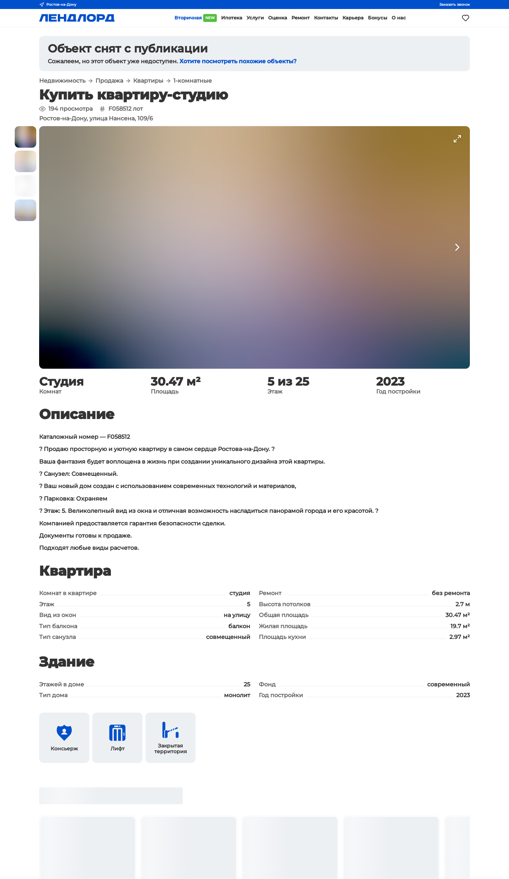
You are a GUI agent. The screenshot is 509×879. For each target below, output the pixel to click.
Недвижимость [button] (62, 81)
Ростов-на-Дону (57, 4)
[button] (25, 137)
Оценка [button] (277, 17)
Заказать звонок (454, 4)
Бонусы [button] (377, 17)
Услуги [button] (255, 17)
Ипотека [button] (231, 17)
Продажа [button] (109, 81)
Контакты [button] (326, 17)
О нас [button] (399, 17)
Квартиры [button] (148, 81)
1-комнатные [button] (192, 81)
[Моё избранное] (465, 18)
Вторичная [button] (195, 18)
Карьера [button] (353, 17)
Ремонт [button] (300, 17)
